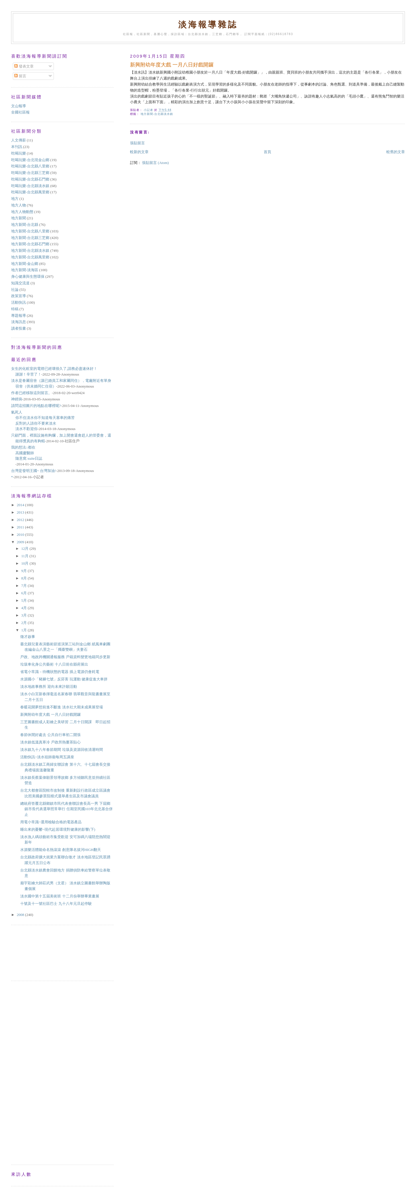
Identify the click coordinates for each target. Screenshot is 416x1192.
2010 (21, 534)
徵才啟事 (27, 636)
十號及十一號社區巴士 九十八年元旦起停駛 (56, 903)
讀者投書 (18, 328)
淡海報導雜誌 (208, 24)
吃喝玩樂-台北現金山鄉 (30, 160)
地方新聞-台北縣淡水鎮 (157, 113)
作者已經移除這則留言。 (31, 393)
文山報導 (18, 106)
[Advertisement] (36, 952)
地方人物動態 (22, 212)
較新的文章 (139, 152)
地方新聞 (18, 218)
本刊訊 (16, 147)
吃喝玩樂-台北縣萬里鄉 (30, 192)
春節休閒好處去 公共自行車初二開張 (50, 735)
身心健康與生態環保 (27, 276)
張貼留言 (137, 143)
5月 (24, 600)
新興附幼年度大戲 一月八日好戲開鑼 (50, 714)
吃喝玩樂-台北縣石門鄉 (30, 179)
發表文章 (23, 66)
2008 (21, 915)
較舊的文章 (395, 152)
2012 (21, 520)
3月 (24, 615)
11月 (25, 556)
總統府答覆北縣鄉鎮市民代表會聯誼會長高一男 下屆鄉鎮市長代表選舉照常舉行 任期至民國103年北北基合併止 (66, 809)
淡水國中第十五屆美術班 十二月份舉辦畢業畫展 (59, 896)
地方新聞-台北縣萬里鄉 (30, 257)
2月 (24, 623)
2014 (21, 505)
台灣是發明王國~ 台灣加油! (33, 471)
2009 (21, 542)
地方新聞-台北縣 (24, 224)
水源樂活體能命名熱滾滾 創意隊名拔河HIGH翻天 (60, 850)
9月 (24, 571)
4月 (24, 608)
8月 (24, 578)
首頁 (267, 152)
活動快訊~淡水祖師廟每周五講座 (47, 757)
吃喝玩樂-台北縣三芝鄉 (30, 173)
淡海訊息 (18, 322)
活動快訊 (18, 302)
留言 (20, 76)
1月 (24, 630)
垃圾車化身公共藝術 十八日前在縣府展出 (54, 664)
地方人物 (18, 205)
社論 (15, 289)
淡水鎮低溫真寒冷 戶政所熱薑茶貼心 (50, 742)
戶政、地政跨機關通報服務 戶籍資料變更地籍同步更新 (65, 657)
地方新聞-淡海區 (24, 270)
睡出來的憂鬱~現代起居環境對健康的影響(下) (57, 829)
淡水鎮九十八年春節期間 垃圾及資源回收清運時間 (61, 749)
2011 (21, 527)
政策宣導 (18, 296)
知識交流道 (20, 283)
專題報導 (18, 315)
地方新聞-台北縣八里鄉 (30, 231)
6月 (24, 593)
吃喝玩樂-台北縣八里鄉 (30, 166)
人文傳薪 (18, 140)
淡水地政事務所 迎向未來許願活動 (48, 686)
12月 (25, 548)
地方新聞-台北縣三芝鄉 (30, 238)
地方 (15, 198)
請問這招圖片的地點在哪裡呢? (36, 406)
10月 (25, 563)
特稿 (15, 309)
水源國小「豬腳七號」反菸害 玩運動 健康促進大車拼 (63, 679)
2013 (21, 512)
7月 (24, 585)
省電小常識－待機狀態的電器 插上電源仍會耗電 (59, 672)
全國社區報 (20, 112)
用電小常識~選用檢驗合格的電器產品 (51, 822)
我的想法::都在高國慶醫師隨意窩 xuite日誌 (26, 453)
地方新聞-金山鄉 (24, 263)
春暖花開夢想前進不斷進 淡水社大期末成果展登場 (61, 707)
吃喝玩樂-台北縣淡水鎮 (30, 186)
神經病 (16, 399)
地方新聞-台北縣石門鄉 (30, 244)
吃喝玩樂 (18, 153)
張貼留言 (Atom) (155, 163)
